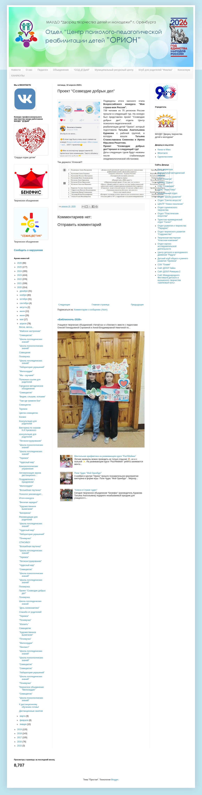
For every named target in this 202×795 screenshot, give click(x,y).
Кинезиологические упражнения (28, 467)
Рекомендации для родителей (28, 518)
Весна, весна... (26, 327)
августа (24, 307)
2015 (19, 745)
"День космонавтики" (29, 608)
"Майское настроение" (30, 331)
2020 (19, 287)
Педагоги (43, 69)
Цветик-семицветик (28, 413)
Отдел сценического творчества (167, 208)
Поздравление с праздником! (27, 480)
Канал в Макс (164, 149)
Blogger (114, 779)
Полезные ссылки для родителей (30, 380)
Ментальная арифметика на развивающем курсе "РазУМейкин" (105, 456)
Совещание (24, 352)
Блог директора (165, 169)
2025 (19, 267)
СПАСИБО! (24, 542)
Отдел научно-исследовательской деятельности (167, 246)
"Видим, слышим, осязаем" (32, 396)
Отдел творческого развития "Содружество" (171, 232)
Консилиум (184, 69)
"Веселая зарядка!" (28, 502)
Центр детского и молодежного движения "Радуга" (173, 253)
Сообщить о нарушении (28, 250)
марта (23, 716)
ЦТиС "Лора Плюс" (167, 189)
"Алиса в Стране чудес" (85, 490)
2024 (19, 271)
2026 (19, 263)
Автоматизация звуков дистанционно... (30, 474)
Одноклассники (165, 157)
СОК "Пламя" (164, 264)
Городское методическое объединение (31, 387)
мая (22, 319)
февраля (24, 720)
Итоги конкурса (26, 498)
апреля (23, 323)
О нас (29, 69)
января (23, 724)
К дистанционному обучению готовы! (29, 705)
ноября (23, 295)
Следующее (64, 304)
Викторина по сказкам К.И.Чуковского (30, 429)
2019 (19, 729)
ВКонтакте (163, 153)
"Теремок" (24, 458)
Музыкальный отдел (167, 193)
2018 (19, 733)
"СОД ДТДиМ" (82, 69)
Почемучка (24, 356)
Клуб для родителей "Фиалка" (155, 69)
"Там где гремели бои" (30, 401)
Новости (16, 69)
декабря (24, 291)
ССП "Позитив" (165, 179)
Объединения (61, 69)
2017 (19, 737)
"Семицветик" (25, 335)
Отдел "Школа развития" (169, 197)
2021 (19, 283)
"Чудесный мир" (27, 462)
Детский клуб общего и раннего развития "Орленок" (173, 259)
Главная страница (100, 304)
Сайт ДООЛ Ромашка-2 (169, 271)
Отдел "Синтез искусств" (169, 200)
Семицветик (25, 405)
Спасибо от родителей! (30, 612)
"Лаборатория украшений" (32, 367)
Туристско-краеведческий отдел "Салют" (170, 220)
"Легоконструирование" (30, 441)
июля (22, 311)
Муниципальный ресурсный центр (114, 69)
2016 (19, 741)
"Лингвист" (24, 647)
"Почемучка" (25, 538)
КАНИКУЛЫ (18, 75)
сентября (24, 303)
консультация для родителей (27, 435)
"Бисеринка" (25, 513)
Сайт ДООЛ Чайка (166, 268)
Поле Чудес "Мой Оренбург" (88, 473)
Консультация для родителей (28, 422)
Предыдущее (137, 304)
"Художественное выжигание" (27, 507)
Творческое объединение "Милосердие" (31, 688)
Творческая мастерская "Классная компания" (169, 239)
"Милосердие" (26, 371)
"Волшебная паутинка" (30, 490)
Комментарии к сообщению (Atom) (90, 309)
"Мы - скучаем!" (26, 375)
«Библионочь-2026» (69, 319)
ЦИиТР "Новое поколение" (170, 204)
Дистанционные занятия (31, 711)
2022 (19, 279)
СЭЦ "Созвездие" (166, 186)
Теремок (23, 409)
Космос (22, 417)
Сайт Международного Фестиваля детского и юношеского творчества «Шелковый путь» (169, 279)
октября (24, 299)
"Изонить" (24, 624)
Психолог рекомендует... (31, 494)
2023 (19, 275)
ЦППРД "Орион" (165, 182)
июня (22, 315)
